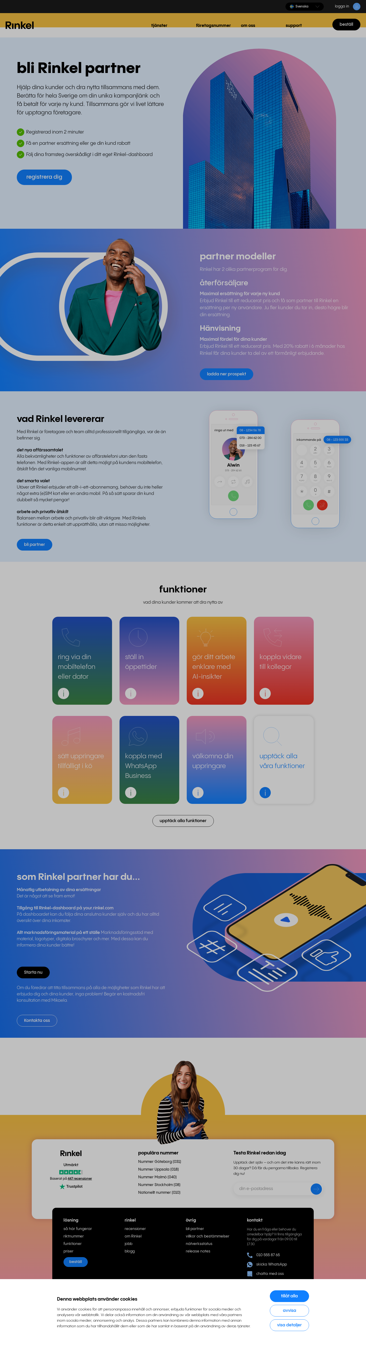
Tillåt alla (289, 1296)
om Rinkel (133, 1236)
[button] (304, 7)
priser (68, 1251)
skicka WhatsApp (267, 1264)
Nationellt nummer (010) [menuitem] (159, 1193)
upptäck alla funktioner (183, 821)
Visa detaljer (289, 1325)
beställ (346, 24)
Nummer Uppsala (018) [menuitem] (158, 1170)
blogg (130, 1251)
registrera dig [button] (44, 177)
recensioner (135, 1229)
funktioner (72, 1244)
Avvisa (289, 1310)
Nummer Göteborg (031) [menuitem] (159, 1162)
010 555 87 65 (263, 1255)
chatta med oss (265, 1274)
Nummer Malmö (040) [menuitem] (157, 1177)
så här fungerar (77, 1229)
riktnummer (73, 1236)
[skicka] (313, 1190)
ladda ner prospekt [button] (226, 374)
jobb (128, 1244)
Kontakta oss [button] (37, 1020)
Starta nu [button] (33, 972)
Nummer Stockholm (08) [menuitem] (159, 1185)
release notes (198, 1251)
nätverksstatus (199, 1244)
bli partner (195, 1229)
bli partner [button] (34, 544)
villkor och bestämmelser (207, 1236)
